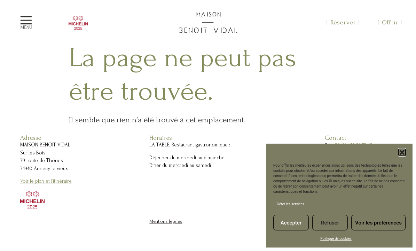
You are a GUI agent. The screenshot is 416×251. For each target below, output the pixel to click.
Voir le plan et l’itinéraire (46, 181)
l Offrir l (390, 22)
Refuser (330, 223)
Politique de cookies (336, 239)
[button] (402, 152)
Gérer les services (290, 204)
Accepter (291, 223)
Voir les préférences (378, 223)
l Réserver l (343, 22)
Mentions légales (165, 221)
